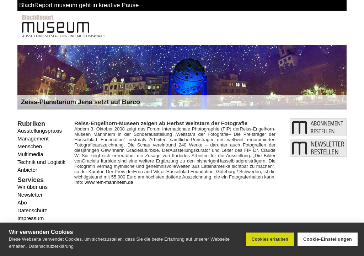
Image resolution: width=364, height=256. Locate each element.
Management (33, 138)
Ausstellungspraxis (39, 131)
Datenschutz (32, 210)
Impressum (30, 218)
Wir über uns (32, 187)
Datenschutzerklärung (51, 246)
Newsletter (30, 195)
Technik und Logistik (41, 162)
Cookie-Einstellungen (327, 239)
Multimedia (30, 154)
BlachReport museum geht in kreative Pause (79, 5)
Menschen (29, 146)
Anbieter (27, 170)
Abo (22, 202)
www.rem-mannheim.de (109, 182)
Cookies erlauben (270, 239)
